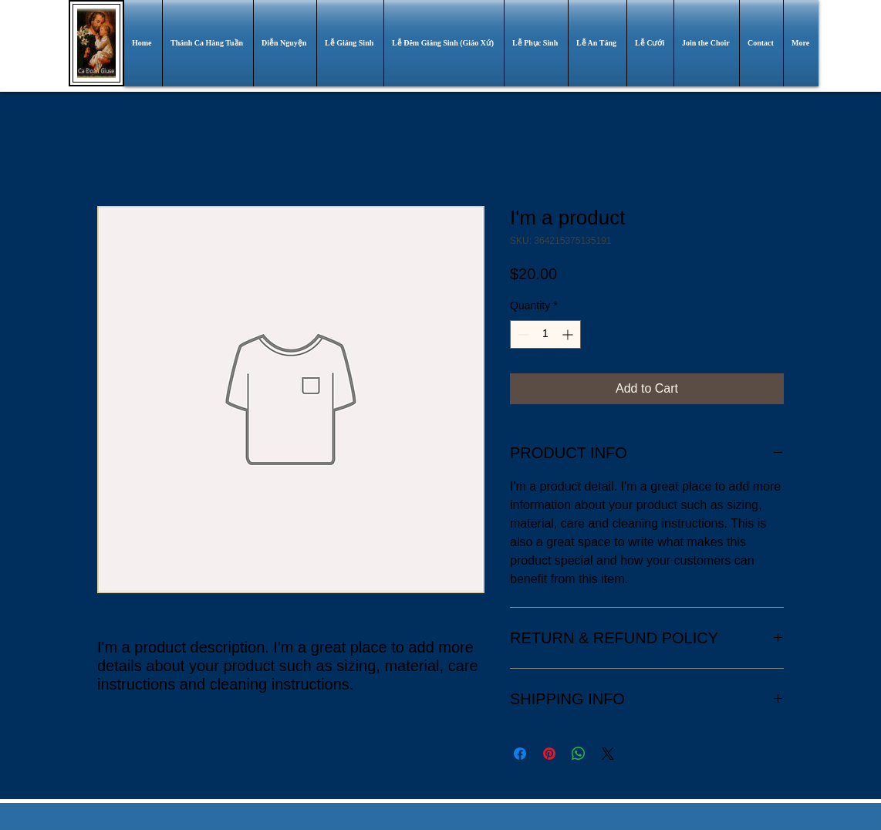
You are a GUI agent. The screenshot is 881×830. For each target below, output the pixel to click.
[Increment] (569, 334)
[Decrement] (522, 334)
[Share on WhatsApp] (578, 753)
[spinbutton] (545, 334)
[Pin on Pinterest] (549, 753)
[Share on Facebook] (520, 753)
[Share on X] (608, 753)
